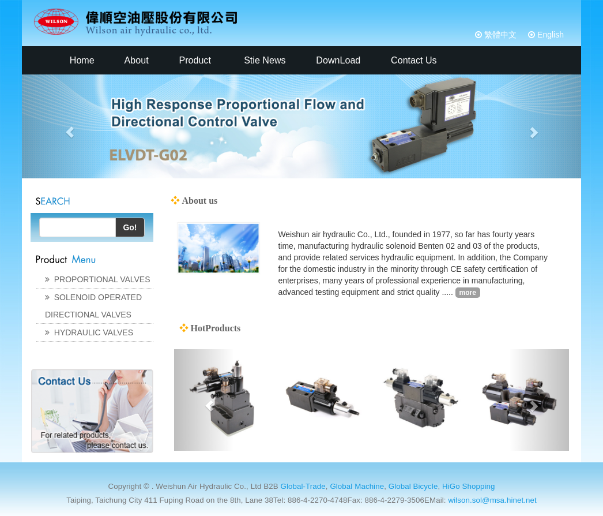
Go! (130, 227)
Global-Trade (302, 486)
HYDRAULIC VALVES (89, 332)
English (549, 34)
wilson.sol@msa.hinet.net (492, 500)
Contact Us (413, 60)
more (467, 293)
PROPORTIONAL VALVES (97, 279)
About (135, 60)
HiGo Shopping (468, 486)
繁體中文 (499, 34)
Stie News (264, 60)
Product (194, 60)
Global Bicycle (413, 486)
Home (80, 60)
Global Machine (357, 486)
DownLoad (337, 60)
